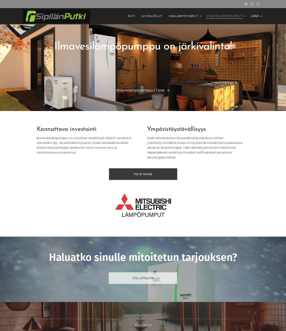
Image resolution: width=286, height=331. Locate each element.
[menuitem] (110, 16)
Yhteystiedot (143, 325)
